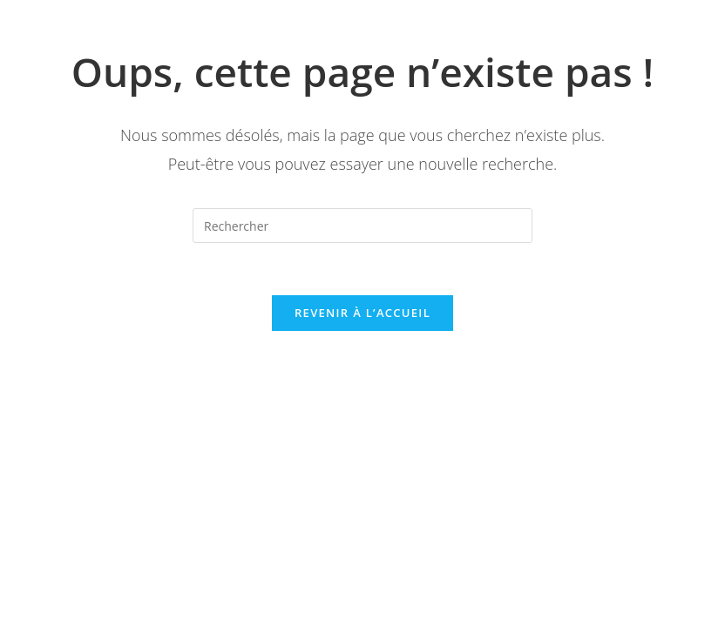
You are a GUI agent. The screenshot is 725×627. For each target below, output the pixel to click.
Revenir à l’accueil (362, 312)
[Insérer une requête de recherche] (362, 225)
